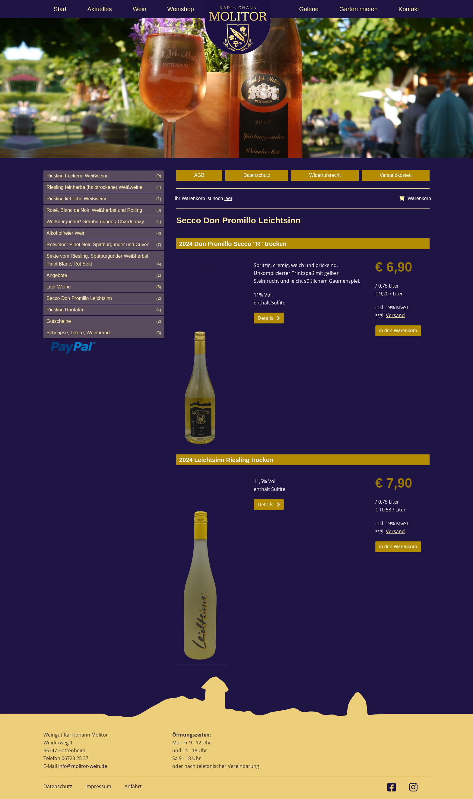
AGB (199, 175)
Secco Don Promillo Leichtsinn (103, 298)
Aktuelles (99, 9)
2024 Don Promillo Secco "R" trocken (233, 243)
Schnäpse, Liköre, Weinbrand (103, 333)
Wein (139, 9)
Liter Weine (103, 287)
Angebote (103, 275)
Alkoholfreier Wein (103, 233)
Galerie (308, 9)
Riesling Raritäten (103, 310)
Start (60, 9)
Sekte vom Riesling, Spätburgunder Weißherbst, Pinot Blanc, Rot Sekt (103, 260)
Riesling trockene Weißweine (103, 176)
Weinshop (180, 9)
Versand (395, 315)
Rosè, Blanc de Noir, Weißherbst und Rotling (103, 210)
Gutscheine (103, 321)
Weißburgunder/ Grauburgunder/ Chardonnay (103, 222)
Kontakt (408, 9)
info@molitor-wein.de (82, 766)
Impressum (98, 786)
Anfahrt (133, 786)
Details (269, 318)
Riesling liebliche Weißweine (103, 199)
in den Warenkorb (398, 330)
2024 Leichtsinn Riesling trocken (226, 460)
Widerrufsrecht (325, 175)
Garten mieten (358, 9)
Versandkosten (395, 175)
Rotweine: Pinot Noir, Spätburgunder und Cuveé (103, 245)
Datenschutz (256, 175)
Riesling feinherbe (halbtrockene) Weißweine (103, 187)
